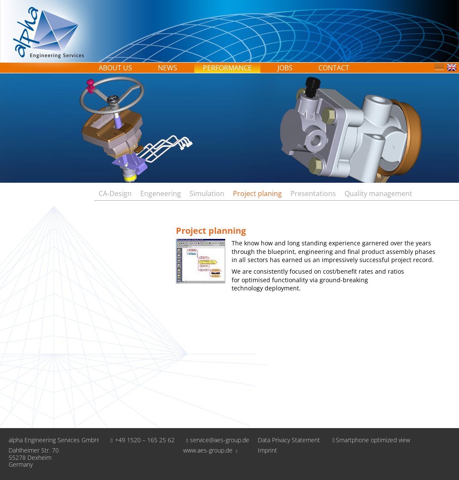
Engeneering (160, 193)
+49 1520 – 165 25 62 (141, 440)
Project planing (257, 193)
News (167, 67)
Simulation (207, 193)
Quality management (378, 193)
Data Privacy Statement (289, 440)
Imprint (267, 450)
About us (115, 67)
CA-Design (115, 193)
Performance (227, 67)
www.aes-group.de (210, 450)
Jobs (285, 67)
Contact (333, 67)
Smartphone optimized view (369, 440)
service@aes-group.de (216, 440)
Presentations (313, 193)
